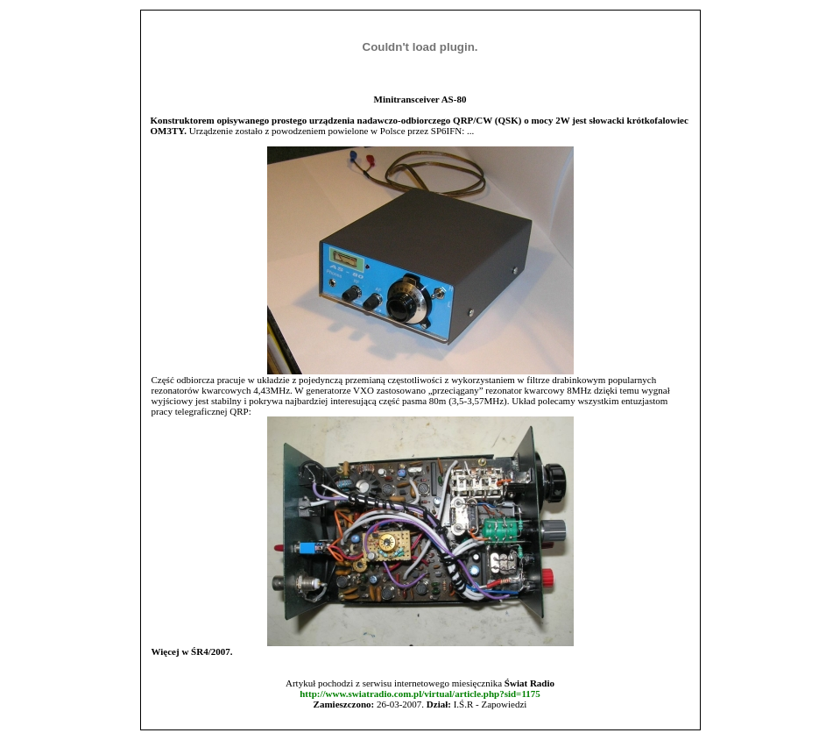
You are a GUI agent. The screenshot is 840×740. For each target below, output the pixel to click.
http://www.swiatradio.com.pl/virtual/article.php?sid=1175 (420, 693)
